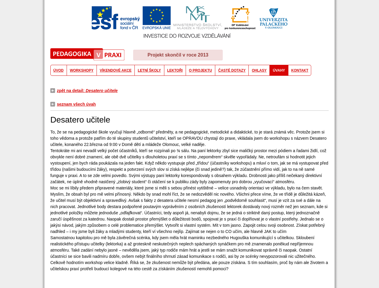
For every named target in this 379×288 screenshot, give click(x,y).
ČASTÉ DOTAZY (231, 70)
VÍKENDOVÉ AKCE (116, 70)
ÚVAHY (279, 70)
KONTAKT (300, 70)
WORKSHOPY (82, 70)
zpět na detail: (87, 90)
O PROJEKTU (200, 70)
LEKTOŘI (175, 70)
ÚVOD (58, 70)
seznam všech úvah (76, 104)
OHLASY (259, 70)
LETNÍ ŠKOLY (149, 70)
